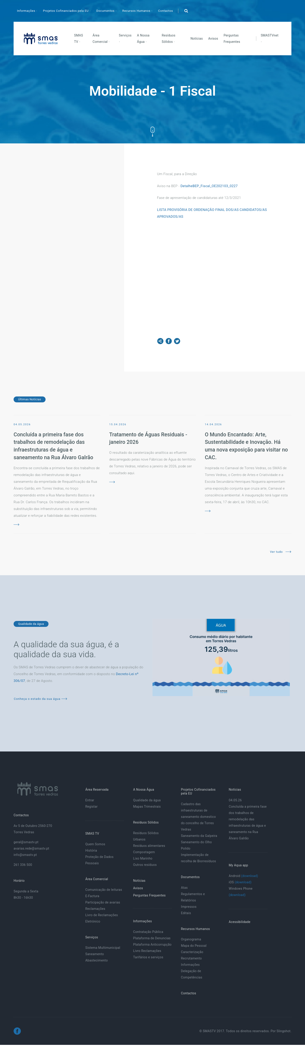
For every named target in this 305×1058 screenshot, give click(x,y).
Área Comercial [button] (101, 38)
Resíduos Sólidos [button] (168, 38)
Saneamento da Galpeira (199, 836)
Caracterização (192, 952)
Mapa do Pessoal (193, 945)
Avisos (213, 38)
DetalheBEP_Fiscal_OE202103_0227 (208, 186)
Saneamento (94, 954)
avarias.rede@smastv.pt (31, 848)
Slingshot (283, 1031)
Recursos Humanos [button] (136, 10)
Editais (186, 913)
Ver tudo (280, 552)
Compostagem (144, 852)
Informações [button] (26, 10)
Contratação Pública (148, 932)
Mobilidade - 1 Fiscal (152, 91)
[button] (186, 11)
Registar (91, 806)
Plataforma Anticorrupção (152, 944)
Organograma (191, 939)
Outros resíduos (145, 865)
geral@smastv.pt (26, 842)
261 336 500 (23, 865)
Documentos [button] (105, 10)
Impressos (188, 906)
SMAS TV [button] (78, 38)
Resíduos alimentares (149, 846)
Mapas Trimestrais (147, 806)
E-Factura (92, 896)
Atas (184, 887)
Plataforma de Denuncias (151, 938)
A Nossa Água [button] (143, 38)
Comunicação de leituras (103, 889)
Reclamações (95, 909)
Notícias (197, 38)
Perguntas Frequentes (232, 38)
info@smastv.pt (25, 855)
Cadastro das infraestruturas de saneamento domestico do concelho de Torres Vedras (198, 816)
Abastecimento (96, 960)
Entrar (89, 800)
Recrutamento (191, 958)
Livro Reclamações (147, 951)
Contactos (165, 10)
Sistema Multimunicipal (102, 947)
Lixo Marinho (142, 858)
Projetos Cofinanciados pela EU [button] (66, 10)
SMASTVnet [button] (269, 35)
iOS (240, 882)
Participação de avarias (102, 902)
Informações (190, 964)
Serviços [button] (125, 35)
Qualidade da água (147, 800)
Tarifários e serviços (148, 957)
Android (243, 876)
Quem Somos (95, 844)
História (91, 850)
